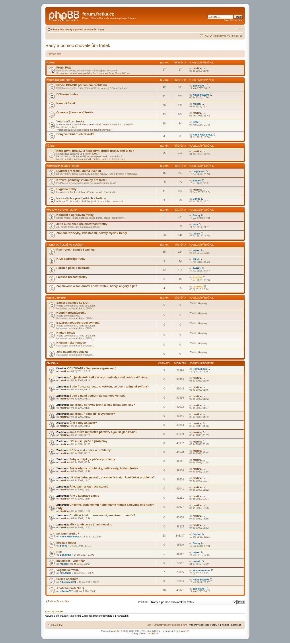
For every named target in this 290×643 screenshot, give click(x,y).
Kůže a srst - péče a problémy (90, 450)
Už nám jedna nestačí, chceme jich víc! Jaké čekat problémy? (112, 477)
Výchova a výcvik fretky (62, 210)
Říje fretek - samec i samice (75, 249)
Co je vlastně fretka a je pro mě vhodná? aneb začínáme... (110, 377)
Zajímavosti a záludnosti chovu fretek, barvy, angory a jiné (96, 286)
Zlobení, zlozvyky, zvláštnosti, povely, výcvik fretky (91, 233)
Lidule (196, 233)
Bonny (196, 215)
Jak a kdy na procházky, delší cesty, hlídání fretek (104, 468)
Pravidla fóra (54, 54)
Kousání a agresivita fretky (75, 214)
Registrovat (219, 35)
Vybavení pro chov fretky (63, 166)
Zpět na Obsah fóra (58, 601)
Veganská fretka (67, 570)
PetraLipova (200, 369)
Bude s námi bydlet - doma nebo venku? (98, 395)
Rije (59, 551)
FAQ (206, 35)
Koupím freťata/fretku (71, 312)
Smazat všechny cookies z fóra (170, 624)
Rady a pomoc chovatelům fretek (85, 29)
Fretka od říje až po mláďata (65, 245)
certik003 (198, 286)
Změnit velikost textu (239, 29)
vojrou (196, 250)
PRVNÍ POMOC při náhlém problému (81, 85)
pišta (196, 122)
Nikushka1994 (201, 94)
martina (197, 68)
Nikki (196, 259)
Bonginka (65, 554)
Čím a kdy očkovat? (83, 423)
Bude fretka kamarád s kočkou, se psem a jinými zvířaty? (109, 386)
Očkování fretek (67, 94)
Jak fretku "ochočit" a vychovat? (92, 413)
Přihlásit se (237, 35)
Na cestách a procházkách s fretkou (81, 198)
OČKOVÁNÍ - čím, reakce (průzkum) (91, 368)
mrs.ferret (65, 573)
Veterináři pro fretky (70, 121)
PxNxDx (197, 277)
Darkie (196, 198)
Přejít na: (143, 601)
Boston (197, 180)
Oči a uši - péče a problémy (88, 441)
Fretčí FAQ (63, 67)
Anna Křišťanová (202, 134)
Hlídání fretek (65, 332)
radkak (196, 103)
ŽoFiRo (197, 268)
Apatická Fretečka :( (70, 588)
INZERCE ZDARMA (56, 298)
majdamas (199, 171)
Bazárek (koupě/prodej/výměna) (78, 322)
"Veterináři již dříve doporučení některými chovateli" (84, 129)
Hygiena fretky (66, 189)
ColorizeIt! (184, 631)
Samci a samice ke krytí (72, 302)
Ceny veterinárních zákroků (75, 134)
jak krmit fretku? (67, 533)
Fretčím (90, 153)
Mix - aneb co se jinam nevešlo (91, 524)
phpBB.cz (153, 633)
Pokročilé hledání (233, 20)
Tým (149, 624)
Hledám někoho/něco (71, 342)
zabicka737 (199, 85)
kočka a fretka (66, 542)
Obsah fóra (57, 29)
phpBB (116, 631)
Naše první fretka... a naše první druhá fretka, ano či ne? (95, 150)
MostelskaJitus (201, 570)
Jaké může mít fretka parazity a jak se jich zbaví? (103, 432)
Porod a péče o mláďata (73, 267)
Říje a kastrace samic (84, 495)
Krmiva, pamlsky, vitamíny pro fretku (81, 180)
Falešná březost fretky (71, 277)
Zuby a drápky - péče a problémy (92, 459)
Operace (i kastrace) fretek (74, 112)
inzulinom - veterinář (70, 560)
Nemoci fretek (66, 103)
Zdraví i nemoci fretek (61, 80)
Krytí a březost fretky (71, 258)
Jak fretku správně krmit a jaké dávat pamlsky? (102, 404)
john (195, 224)
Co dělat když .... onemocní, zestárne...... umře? (102, 515)
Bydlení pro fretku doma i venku (78, 171)
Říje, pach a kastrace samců (89, 486)
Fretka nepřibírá (67, 579)
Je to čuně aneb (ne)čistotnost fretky (81, 224)
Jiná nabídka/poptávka (72, 351)
